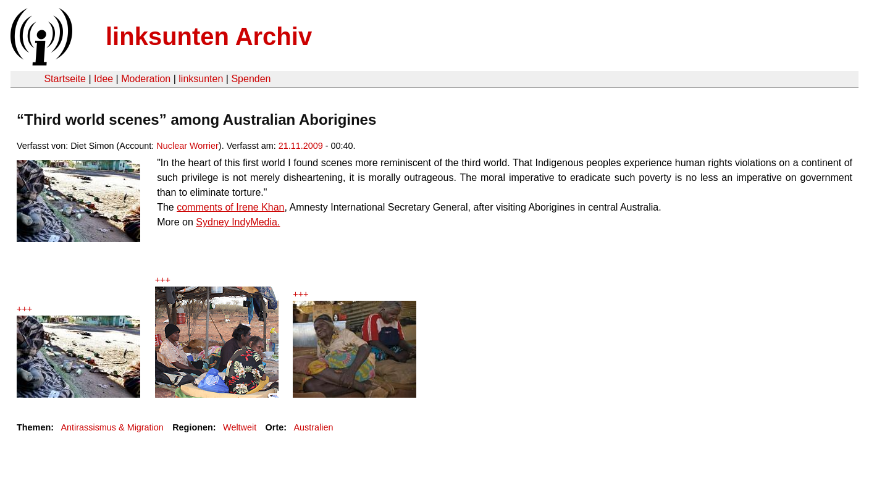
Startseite (65, 78)
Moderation (145, 78)
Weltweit (239, 427)
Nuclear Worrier (187, 146)
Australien (314, 427)
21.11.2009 (301, 146)
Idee (103, 78)
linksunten (200, 78)
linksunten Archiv (209, 36)
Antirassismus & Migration (112, 427)
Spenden (251, 78)
